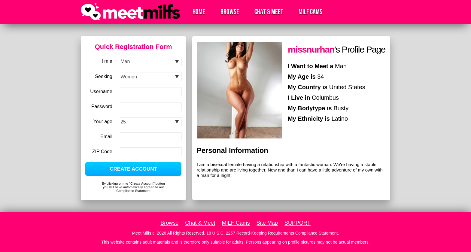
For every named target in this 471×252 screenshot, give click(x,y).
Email (106, 136)
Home (199, 12)
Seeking (103, 76)
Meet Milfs (141, 233)
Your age (102, 121)
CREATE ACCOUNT (133, 169)
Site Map (267, 223)
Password (101, 106)
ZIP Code (102, 151)
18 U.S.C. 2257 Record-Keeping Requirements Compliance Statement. (272, 233)
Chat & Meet (268, 12)
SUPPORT (297, 223)
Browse (229, 12)
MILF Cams (310, 12)
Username (101, 91)
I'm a (107, 61)
